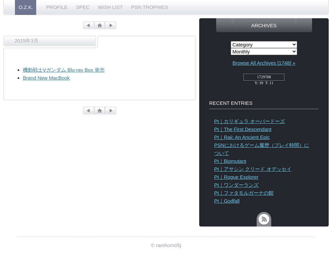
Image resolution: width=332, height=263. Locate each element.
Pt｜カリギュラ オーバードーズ (249, 121)
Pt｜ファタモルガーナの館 (244, 193)
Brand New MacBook (46, 78)
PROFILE (56, 7)
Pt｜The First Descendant (243, 129)
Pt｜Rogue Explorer (236, 177)
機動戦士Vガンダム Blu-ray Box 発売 (64, 70)
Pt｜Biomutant (230, 161)
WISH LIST (110, 7)
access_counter (264, 79)
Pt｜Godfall (227, 201)
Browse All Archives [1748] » (263, 63)
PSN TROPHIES (149, 7)
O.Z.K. (26, 7)
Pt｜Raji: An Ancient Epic (242, 137)
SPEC (83, 7)
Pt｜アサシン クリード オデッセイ (252, 169)
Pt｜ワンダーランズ (236, 185)
